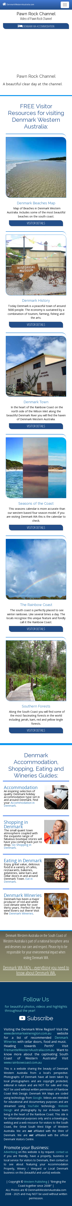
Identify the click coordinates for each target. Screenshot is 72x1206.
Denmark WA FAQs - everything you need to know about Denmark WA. (36, 970)
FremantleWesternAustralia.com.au (29, 1050)
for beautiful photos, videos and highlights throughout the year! (36, 1008)
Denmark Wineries (23, 895)
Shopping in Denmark (16, 824)
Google (37, 1098)
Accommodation (21, 787)
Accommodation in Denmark (19, 804)
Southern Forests (36, 706)
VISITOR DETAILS (36, 223)
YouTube (33, 1106)
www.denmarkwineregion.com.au (27, 1033)
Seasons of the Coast (36, 503)
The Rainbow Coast (36, 605)
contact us (62, 1152)
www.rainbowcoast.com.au (23, 1062)
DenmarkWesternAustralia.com (18, 4)
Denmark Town (36, 402)
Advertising (10, 1152)
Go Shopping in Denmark (17, 846)
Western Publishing (35, 1181)
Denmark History (36, 300)
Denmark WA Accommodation (36, 26)
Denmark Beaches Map (36, 203)
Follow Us (36, 999)
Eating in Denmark (23, 860)
